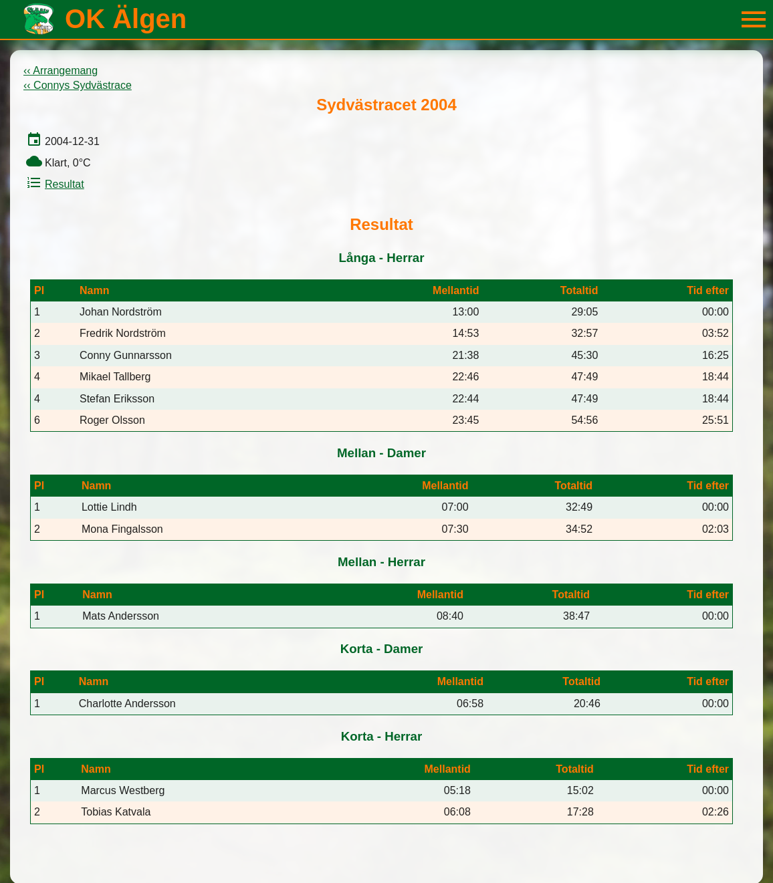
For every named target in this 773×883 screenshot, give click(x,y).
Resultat (53, 184)
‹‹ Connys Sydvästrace (77, 85)
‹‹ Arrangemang (60, 70)
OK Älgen (126, 18)
